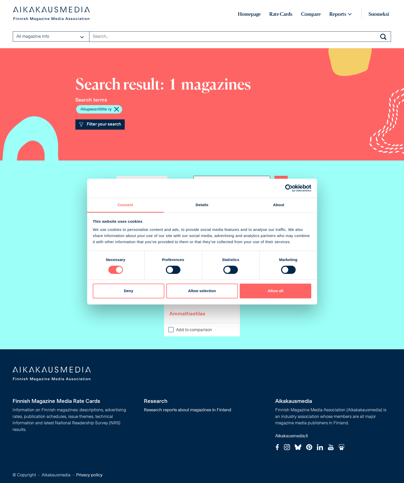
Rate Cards (280, 14)
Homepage (249, 14)
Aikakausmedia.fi (291, 436)
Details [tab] (202, 205)
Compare (311, 14)
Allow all (275, 291)
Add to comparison (194, 330)
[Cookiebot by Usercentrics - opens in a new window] (289, 188)
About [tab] (278, 205)
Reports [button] (337, 14)
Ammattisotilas (187, 314)
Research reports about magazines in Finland (187, 410)
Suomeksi (378, 14)
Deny (128, 291)
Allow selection (202, 291)
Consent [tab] (125, 205)
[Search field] (240, 36)
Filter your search (100, 124)
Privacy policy (89, 475)
